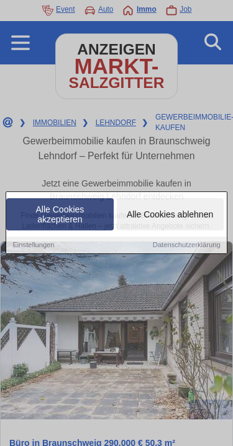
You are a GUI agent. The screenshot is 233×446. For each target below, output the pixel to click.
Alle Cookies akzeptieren (60, 215)
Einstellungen (33, 245)
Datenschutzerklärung (187, 245)
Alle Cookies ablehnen (170, 215)
